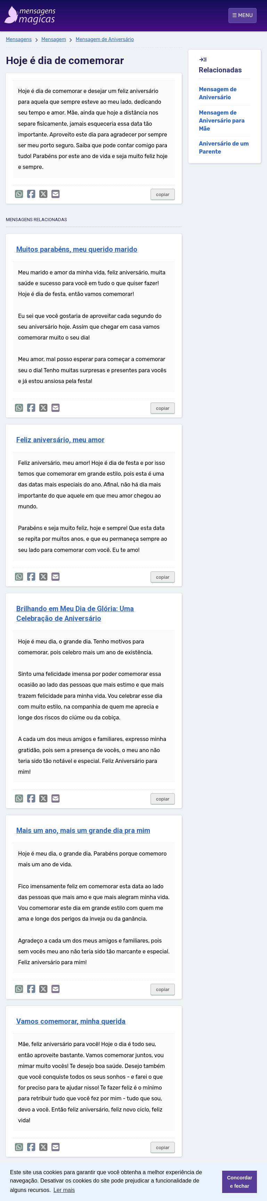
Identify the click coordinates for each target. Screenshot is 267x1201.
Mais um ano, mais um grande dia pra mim (83, 831)
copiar (163, 194)
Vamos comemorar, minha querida (71, 1021)
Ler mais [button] (64, 1190)
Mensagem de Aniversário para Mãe (222, 120)
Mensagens (19, 39)
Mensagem (53, 39)
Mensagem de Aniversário (105, 39)
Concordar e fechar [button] (239, 1182)
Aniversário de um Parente (224, 147)
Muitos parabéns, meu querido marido (76, 249)
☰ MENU (242, 15)
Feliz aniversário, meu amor (60, 440)
